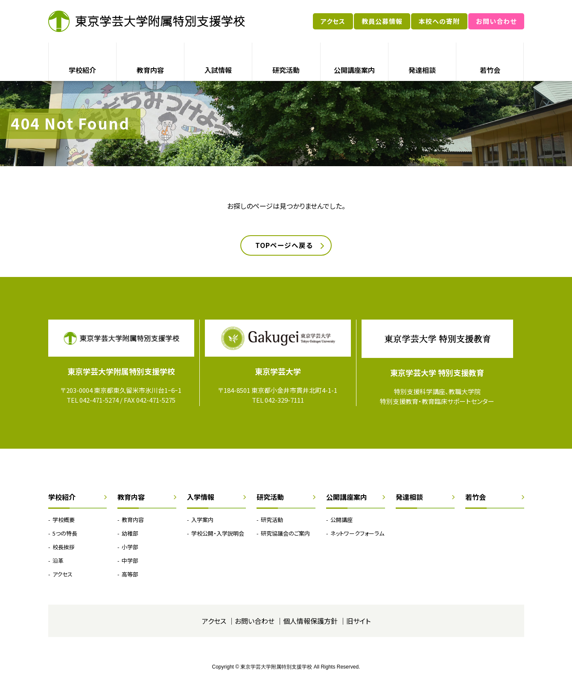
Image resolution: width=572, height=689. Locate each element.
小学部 (130, 548)
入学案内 (202, 520)
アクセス (333, 21)
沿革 (58, 561)
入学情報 (200, 498)
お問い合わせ (496, 21)
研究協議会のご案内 (285, 534)
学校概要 (64, 520)
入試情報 (218, 70)
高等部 (130, 575)
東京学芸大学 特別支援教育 (437, 373)
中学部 (130, 561)
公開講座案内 (354, 70)
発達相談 (422, 70)
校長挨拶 (64, 548)
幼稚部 (130, 534)
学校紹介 (82, 70)
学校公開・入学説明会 (217, 534)
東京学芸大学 (278, 372)
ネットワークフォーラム (357, 534)
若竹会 (490, 70)
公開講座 (341, 520)
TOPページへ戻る (284, 246)
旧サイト (358, 622)
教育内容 (150, 70)
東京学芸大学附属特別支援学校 (146, 21)
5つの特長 (65, 534)
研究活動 (286, 70)
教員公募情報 (382, 21)
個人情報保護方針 (310, 622)
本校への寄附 (439, 21)
